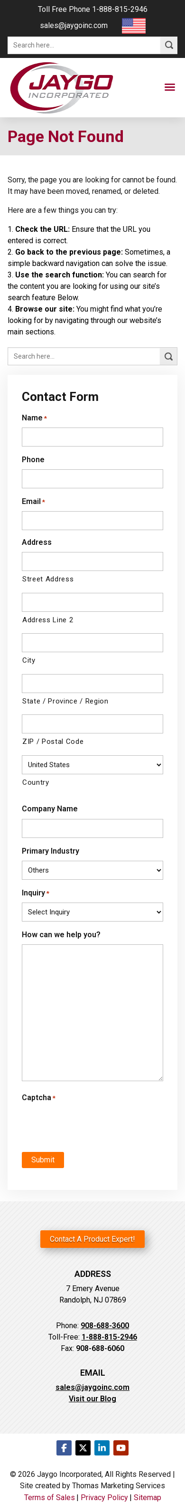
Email (33, 501)
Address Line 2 (47, 620)
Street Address (48, 579)
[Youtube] (121, 1447)
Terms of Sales (49, 1497)
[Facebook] (64, 1447)
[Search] (168, 45)
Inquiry (35, 892)
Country (35, 782)
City (29, 660)
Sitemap (147, 1497)
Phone (33, 459)
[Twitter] (83, 1447)
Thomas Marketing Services (118, 1485)
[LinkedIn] (102, 1447)
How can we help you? (61, 934)
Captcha (39, 1097)
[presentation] (79, 1122)
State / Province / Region (65, 701)
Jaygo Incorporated (69, 1474)
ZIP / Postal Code (52, 741)
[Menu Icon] (169, 87)
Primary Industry (50, 851)
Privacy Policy (104, 1497)
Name (34, 417)
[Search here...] (84, 45)
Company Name (50, 808)
